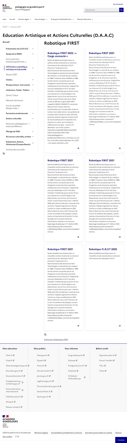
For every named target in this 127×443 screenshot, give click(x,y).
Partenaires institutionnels (17, 113)
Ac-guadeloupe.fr (75, 355)
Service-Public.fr (43, 391)
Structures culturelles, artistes (18, 136)
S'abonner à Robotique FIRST (56, 339)
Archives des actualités (15, 149)
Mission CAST (11, 74)
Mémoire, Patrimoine (14, 100)
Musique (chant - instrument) (18, 85)
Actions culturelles (13, 118)
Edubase (71, 360)
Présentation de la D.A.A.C (17, 48)
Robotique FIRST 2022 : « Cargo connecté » (62, 54)
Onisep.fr (9, 402)
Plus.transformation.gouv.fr (46, 386)
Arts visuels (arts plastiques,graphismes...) (16, 60)
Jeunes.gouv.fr (43, 376)
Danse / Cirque (12, 95)
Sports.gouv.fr (43, 396)
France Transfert (106, 360)
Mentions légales (41, 432)
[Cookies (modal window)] (121, 440)
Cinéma (9, 79)
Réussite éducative (84, 19)
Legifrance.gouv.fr (44, 381)
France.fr (40, 365)
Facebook (72, 371)
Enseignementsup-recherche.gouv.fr (13, 382)
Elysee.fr (40, 360)
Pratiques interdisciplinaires (61, 19)
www (4, 19)
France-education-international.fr (13, 390)
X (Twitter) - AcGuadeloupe (74, 377)
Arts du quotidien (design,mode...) (13, 106)
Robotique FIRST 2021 (101, 53)
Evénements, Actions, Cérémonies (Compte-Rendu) (18, 143)
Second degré (40, 19)
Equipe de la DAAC (14, 54)
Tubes (101, 371)
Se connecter (118, 4)
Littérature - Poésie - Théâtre (17, 90)
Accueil (12, 19)
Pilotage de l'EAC (13, 131)
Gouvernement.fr (44, 371)
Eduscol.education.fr (14, 376)
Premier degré (23, 19)
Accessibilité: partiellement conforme (66, 432)
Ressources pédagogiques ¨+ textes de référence (18, 125)
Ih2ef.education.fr (13, 396)
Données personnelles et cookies (98, 432)
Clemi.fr (9, 355)
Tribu (101, 365)
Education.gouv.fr (13, 371)
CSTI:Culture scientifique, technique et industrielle (16, 68)
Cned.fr (9, 360)
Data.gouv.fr (42, 355)
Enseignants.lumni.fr (76, 365)
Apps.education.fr (106, 355)
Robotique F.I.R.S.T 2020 (103, 249)
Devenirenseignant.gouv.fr (15, 365)
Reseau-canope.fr (13, 407)
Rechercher (121, 10)
